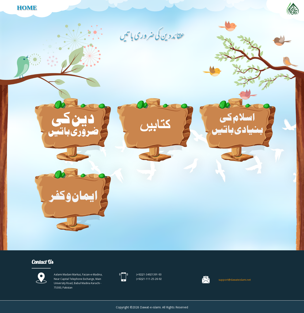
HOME (27, 7)
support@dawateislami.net (234, 280)
